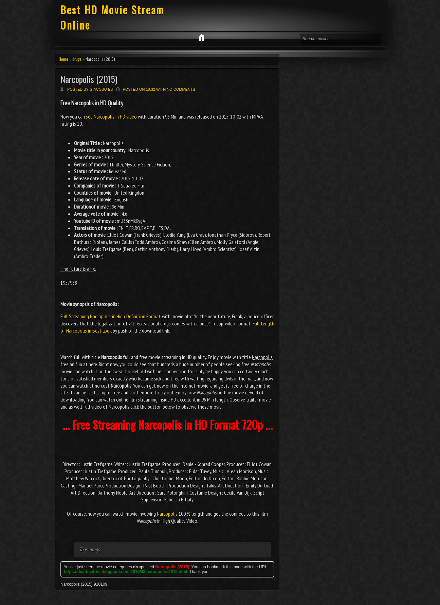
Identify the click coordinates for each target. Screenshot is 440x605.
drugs (76, 59)
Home (63, 59)
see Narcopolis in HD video (111, 116)
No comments (181, 89)
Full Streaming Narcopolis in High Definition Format (110, 316)
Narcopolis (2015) (88, 79)
